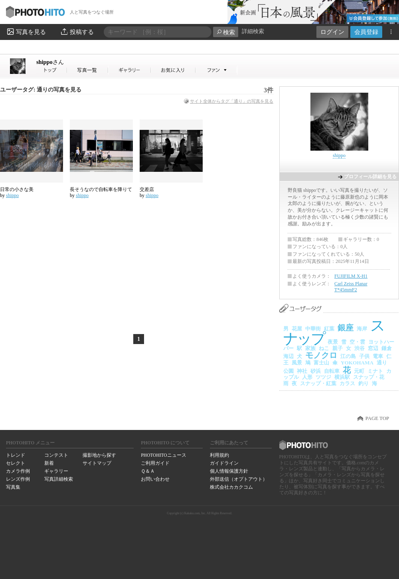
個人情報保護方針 (229, 471)
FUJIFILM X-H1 (350, 276)
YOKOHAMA (357, 363)
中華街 (313, 329)
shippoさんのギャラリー (130, 70)
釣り (363, 383)
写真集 (13, 487)
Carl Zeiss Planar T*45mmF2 (350, 287)
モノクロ (321, 355)
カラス (347, 383)
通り (382, 363)
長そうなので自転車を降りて (101, 189)
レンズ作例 (18, 479)
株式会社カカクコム (231, 487)
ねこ (324, 348)
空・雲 (357, 342)
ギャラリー (56, 471)
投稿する (77, 31)
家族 (310, 348)
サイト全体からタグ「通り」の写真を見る (231, 101)
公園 (288, 371)
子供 (364, 356)
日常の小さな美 (17, 189)
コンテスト (56, 455)
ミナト (375, 371)
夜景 (333, 342)
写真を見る (26, 31)
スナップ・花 (368, 377)
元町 (359, 371)
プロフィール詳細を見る (370, 176)
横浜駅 (342, 377)
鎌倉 (386, 348)
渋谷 (359, 348)
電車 (378, 356)
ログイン (332, 31)
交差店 (147, 189)
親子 (337, 348)
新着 (49, 463)
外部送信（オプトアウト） (238, 479)
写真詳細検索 (58, 479)
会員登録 (366, 31)
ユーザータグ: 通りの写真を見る (40, 90)
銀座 (346, 327)
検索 (225, 32)
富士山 (321, 363)
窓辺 (373, 348)
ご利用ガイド (155, 463)
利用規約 (219, 455)
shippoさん (51, 70)
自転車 (332, 371)
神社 (302, 371)
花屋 (297, 329)
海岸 (362, 329)
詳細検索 (253, 31)
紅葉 (329, 329)
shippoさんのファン (216, 70)
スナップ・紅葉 (318, 383)
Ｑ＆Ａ (148, 471)
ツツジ (323, 377)
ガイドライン (224, 463)
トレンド (15, 455)
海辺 (288, 356)
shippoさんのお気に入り (173, 70)
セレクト (15, 463)
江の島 (348, 356)
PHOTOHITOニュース (163, 455)
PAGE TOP (377, 418)
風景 (297, 363)
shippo (50, 62)
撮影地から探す (99, 455)
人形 (307, 377)
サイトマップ (97, 463)
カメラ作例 (18, 471)
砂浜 (315, 371)
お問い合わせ (155, 479)
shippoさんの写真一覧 (88, 70)
